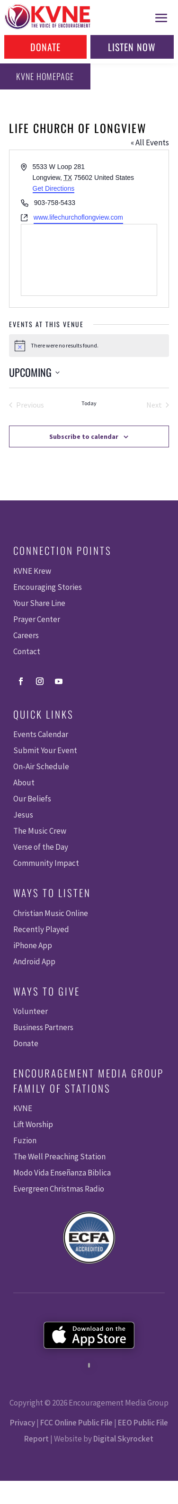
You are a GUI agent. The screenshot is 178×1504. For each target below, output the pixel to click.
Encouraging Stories (47, 587)
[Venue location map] (89, 259)
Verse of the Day (40, 847)
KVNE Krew (32, 571)
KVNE (22, 1108)
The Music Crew (39, 831)
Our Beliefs (32, 798)
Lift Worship (33, 1124)
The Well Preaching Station (59, 1156)
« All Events (150, 142)
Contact (26, 651)
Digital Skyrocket (123, 1438)
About (24, 782)
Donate (45, 47)
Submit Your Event (45, 750)
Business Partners (43, 1027)
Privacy (22, 1422)
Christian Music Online (50, 913)
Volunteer (30, 1011)
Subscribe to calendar (83, 436)
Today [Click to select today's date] (89, 403)
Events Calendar (40, 734)
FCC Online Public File (76, 1422)
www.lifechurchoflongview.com (78, 217)
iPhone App (32, 945)
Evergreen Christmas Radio (58, 1189)
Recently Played (41, 929)
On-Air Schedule (41, 766)
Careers (26, 635)
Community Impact (46, 863)
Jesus (23, 815)
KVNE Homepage (45, 76)
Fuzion (24, 1140)
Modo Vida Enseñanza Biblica (62, 1172)
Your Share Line (39, 603)
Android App (34, 961)
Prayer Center (36, 619)
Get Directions (54, 188)
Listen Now (132, 47)
